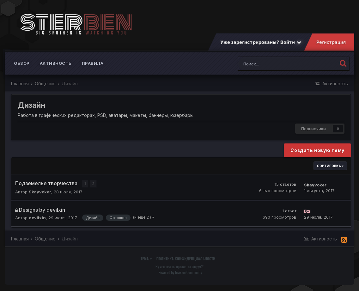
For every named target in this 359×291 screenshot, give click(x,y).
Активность (56, 63)
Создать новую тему (317, 150)
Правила (93, 63)
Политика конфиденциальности (185, 258)
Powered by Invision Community (180, 272)
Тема (146, 258)
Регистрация (331, 42)
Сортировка (330, 166)
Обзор (22, 63)
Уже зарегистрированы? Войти (260, 42)
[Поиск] (270, 63)
